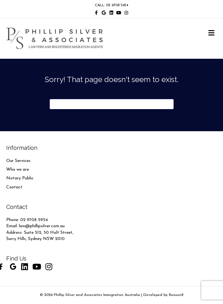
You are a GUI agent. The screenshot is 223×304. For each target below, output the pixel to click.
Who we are (17, 169)
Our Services (18, 161)
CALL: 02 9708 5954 (111, 5)
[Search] (111, 104)
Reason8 (176, 295)
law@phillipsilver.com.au (42, 226)
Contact (14, 187)
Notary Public (20, 178)
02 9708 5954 (34, 220)
